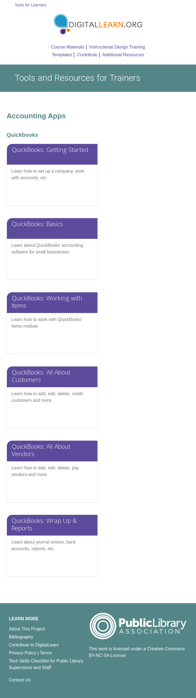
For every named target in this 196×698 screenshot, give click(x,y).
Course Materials (67, 47)
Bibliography (21, 637)
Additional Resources (123, 54)
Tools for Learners (30, 5)
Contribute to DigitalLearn (34, 645)
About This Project (27, 629)
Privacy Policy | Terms (30, 653)
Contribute (87, 54)
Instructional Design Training (117, 47)
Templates (62, 54)
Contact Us (20, 680)
